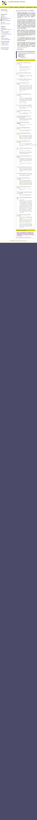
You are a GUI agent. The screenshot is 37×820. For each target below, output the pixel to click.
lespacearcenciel (20, 193)
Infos (35, 7)
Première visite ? (29, 7)
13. (18, 148)
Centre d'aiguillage (5, 49)
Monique (18, 63)
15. (18, 167)
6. (17, 105)
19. (18, 192)
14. (18, 156)
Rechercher (4, 9)
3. (17, 79)
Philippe (18, 111)
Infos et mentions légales (6, 39)
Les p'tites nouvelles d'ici (6, 23)
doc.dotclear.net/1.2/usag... (26, 219)
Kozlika (18, 128)
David (31, 173)
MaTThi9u (18, 142)
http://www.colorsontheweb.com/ (24, 184)
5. (17, 94)
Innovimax (19, 95)
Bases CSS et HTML (5, 42)
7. (17, 110)
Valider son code (4, 43)
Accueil (11, 7)
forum (20, 32)
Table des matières (5, 38)
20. (18, 197)
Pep (17, 149)
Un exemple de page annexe (7, 34)
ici (29, 138)
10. (18, 127)
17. (18, 178)
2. (17, 72)
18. (18, 186)
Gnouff (18, 134)
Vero (31, 79)
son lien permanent (23, 57)
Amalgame (33, 27)
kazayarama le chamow (21, 117)
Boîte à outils (22, 7)
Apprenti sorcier (4, 19)
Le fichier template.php (6, 31)
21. (18, 214)
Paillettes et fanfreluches (6, 18)
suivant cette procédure (22, 47)
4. (17, 83)
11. (17, 133)
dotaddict (20, 17)
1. (17, 62)
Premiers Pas (4, 17)
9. (17, 122)
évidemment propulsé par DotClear (18, 240)
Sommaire (16, 7)
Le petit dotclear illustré (16, 2)
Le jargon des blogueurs (6, 20)
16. (18, 173)
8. (17, 116)
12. (18, 141)
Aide (2, 37)
